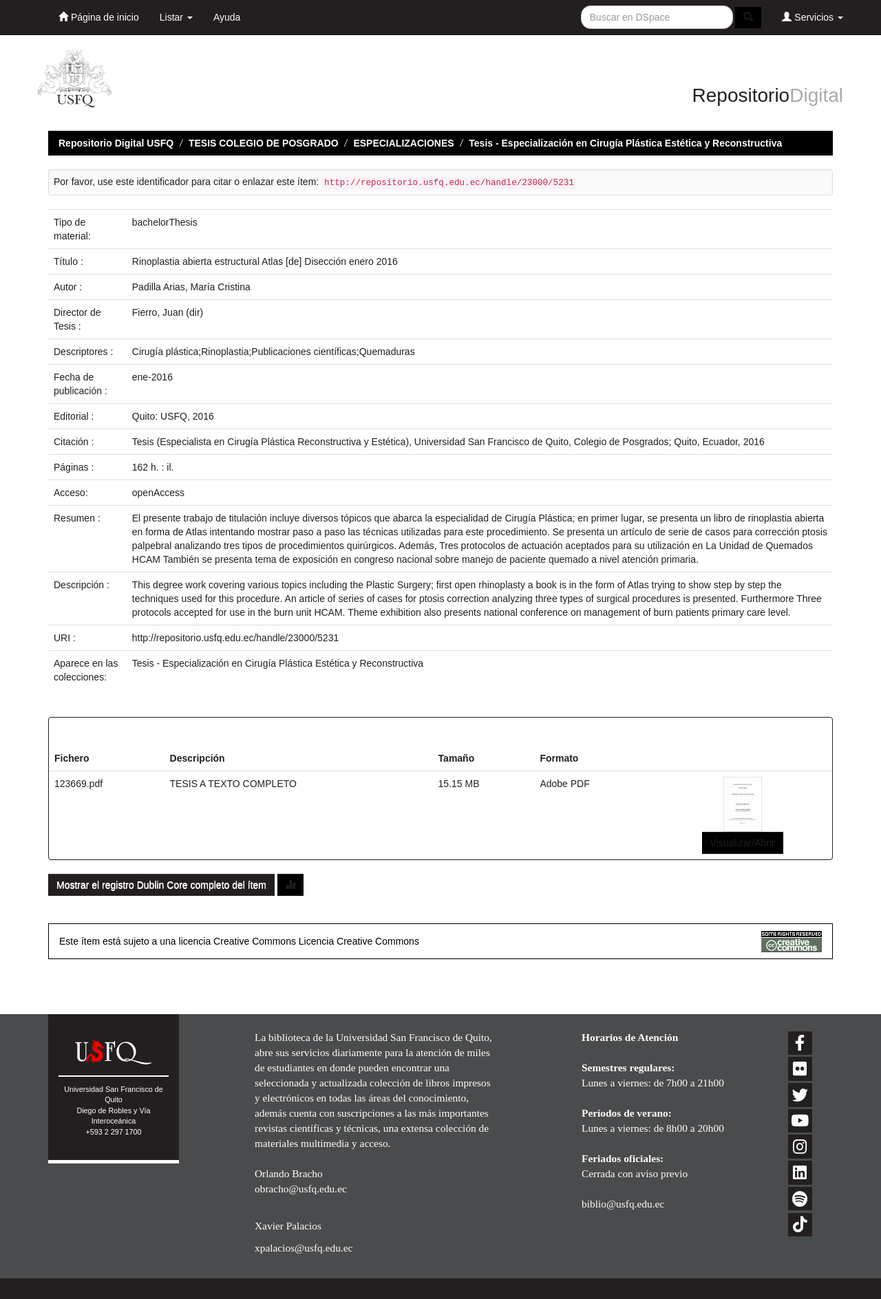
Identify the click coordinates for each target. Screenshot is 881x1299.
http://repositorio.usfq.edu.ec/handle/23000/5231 (235, 637)
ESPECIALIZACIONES (403, 143)
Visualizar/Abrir (742, 842)
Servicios (812, 17)
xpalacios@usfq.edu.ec (303, 1248)
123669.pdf (78, 783)
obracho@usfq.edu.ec (301, 1188)
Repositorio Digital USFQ (116, 143)
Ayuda (226, 17)
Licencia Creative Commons (359, 941)
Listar (176, 17)
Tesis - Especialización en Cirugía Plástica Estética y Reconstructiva (625, 143)
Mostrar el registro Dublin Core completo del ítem (161, 884)
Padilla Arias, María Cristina (191, 286)
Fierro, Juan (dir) (167, 312)
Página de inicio (99, 17)
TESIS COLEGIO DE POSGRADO (264, 143)
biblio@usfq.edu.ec (623, 1204)
